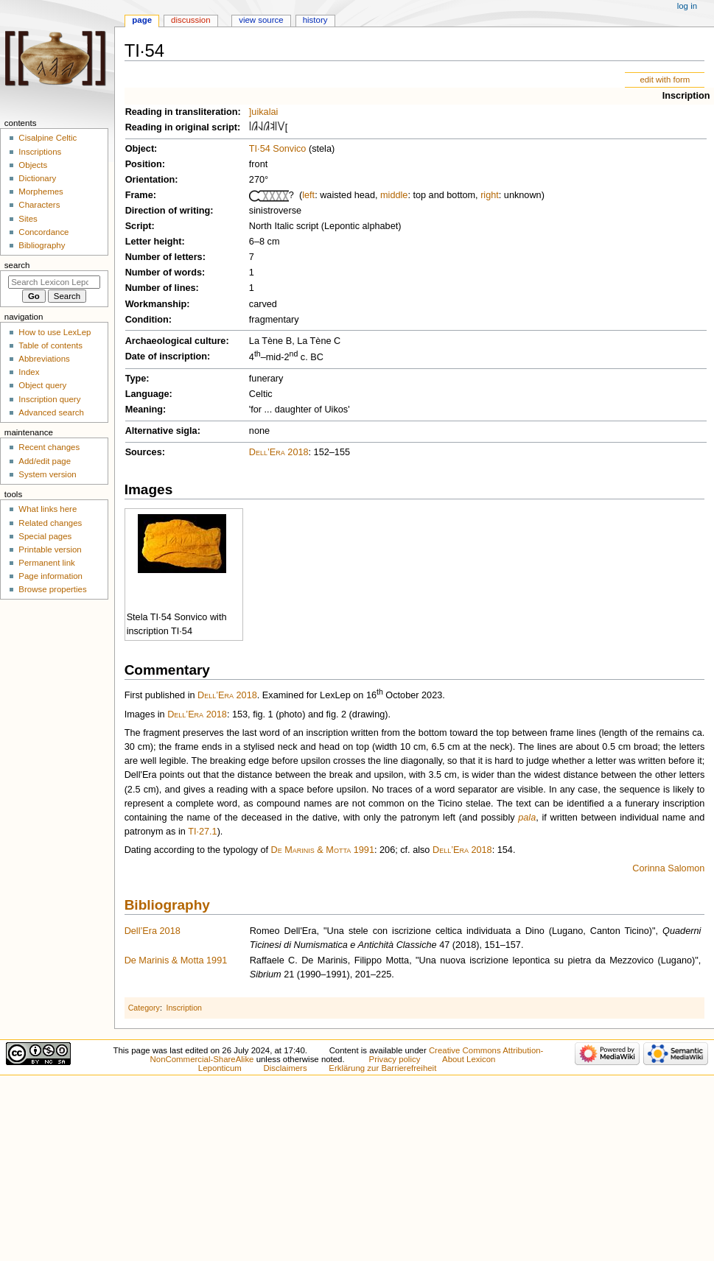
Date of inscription (166, 356)
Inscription (686, 96)
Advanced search (51, 412)
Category (144, 1007)
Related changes (50, 523)
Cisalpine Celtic (47, 137)
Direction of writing (168, 211)
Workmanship (156, 304)
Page (142, 19)
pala (527, 817)
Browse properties (52, 589)
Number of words (163, 272)
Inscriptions (39, 151)
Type (136, 378)
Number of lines (160, 288)
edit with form (665, 79)
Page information (50, 576)
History (315, 19)
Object (139, 149)
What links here (47, 509)
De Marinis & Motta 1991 (322, 850)
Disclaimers (285, 1068)
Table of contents (50, 345)
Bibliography (167, 905)
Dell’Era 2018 (279, 452)
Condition (147, 320)
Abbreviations (43, 358)
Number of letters (164, 257)
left (308, 195)
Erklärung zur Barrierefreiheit (382, 1068)
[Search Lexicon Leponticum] (54, 282)
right (489, 195)
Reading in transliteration (181, 112)
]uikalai (264, 112)
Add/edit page (44, 461)
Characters (39, 204)
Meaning (144, 409)
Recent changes (49, 447)
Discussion (190, 19)
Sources (143, 452)
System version (47, 474)
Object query (42, 385)
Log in (687, 5)
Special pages (44, 536)
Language (147, 394)
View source (261, 19)
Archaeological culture (175, 341)
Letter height (153, 241)
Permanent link (46, 562)
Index (28, 372)
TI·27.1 (202, 831)
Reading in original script (181, 127)
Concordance (43, 232)
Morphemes (40, 191)
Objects (32, 165)
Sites (27, 218)
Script (138, 226)
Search (17, 265)
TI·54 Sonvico (278, 149)
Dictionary (37, 178)
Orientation (150, 180)
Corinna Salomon (668, 868)
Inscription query (49, 399)
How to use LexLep (54, 332)
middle (393, 195)
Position (143, 164)
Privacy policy (395, 1059)
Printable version (49, 549)
